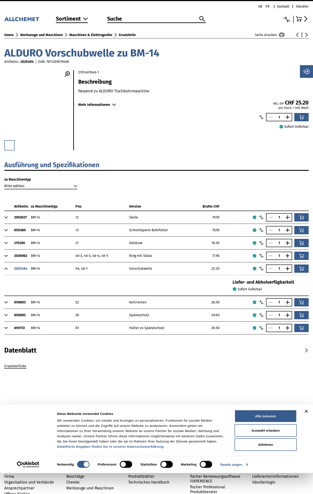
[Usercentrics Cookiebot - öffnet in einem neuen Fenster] (28, 485)
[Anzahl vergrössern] (289, 117)
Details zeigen (231, 485)
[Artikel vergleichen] (261, 117)
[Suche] (156, 19)
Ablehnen (265, 465)
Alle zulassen (265, 437)
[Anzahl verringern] (269, 117)
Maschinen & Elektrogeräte (90, 35)
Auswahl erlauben (265, 451)
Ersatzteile (127, 35)
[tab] (20, 350)
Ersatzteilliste (15, 366)
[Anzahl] (279, 117)
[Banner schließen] (306, 432)
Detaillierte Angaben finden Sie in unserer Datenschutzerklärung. (111, 467)
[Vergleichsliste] (286, 19)
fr (268, 6)
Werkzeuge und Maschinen (41, 35)
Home (9, 35)
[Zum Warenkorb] (302, 19)
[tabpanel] (156, 366)
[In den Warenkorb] (301, 117)
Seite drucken (269, 34)
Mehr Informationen (97, 105)
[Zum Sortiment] (72, 19)
